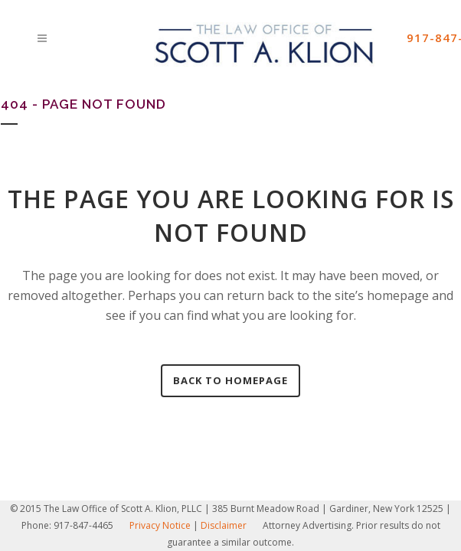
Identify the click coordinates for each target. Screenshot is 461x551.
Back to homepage (230, 380)
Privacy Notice (160, 525)
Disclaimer (224, 525)
